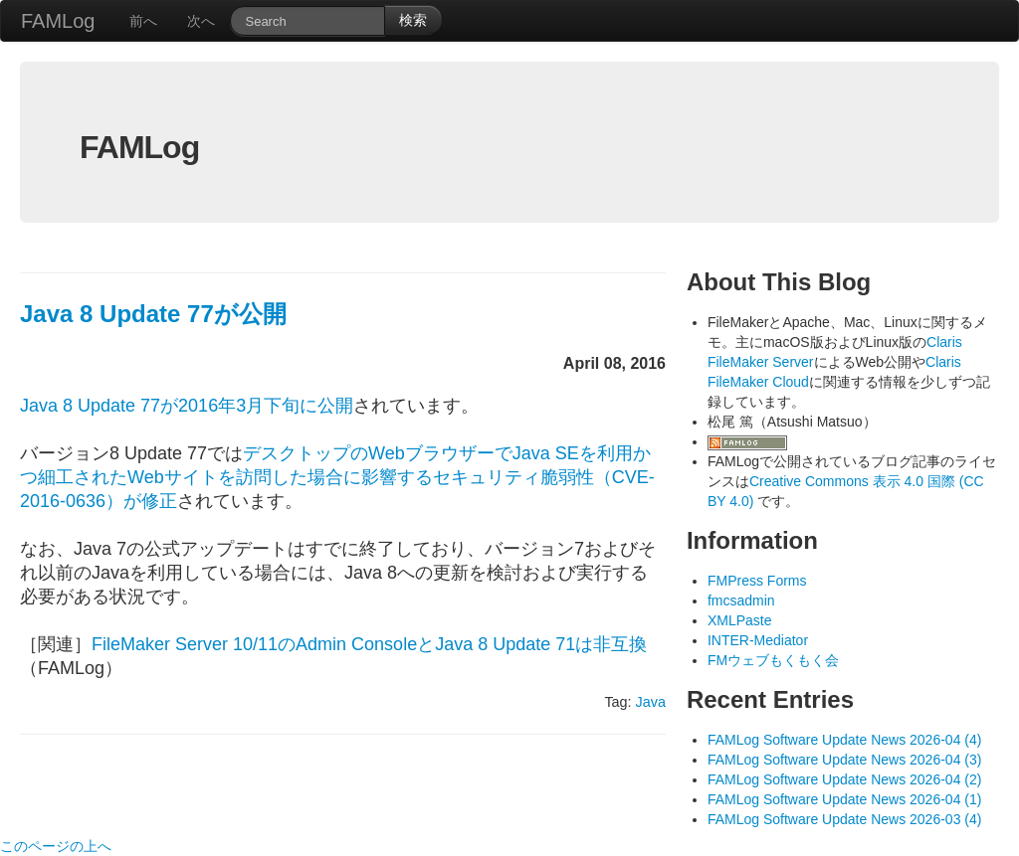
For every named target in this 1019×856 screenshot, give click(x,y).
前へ (143, 21)
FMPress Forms (757, 581)
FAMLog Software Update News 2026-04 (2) (844, 779)
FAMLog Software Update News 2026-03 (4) (844, 819)
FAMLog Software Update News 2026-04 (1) (844, 799)
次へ (201, 21)
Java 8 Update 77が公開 (153, 313)
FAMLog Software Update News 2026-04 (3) (844, 760)
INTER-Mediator (758, 640)
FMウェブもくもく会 (773, 660)
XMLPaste (740, 620)
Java (651, 702)
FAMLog (58, 21)
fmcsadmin (741, 600)
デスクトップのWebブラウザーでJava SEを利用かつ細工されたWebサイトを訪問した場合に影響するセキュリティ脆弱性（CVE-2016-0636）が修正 (337, 477)
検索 (413, 20)
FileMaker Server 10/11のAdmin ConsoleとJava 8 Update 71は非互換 (369, 644)
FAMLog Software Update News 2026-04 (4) (844, 740)
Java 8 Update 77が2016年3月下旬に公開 (186, 406)
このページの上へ (55, 846)
